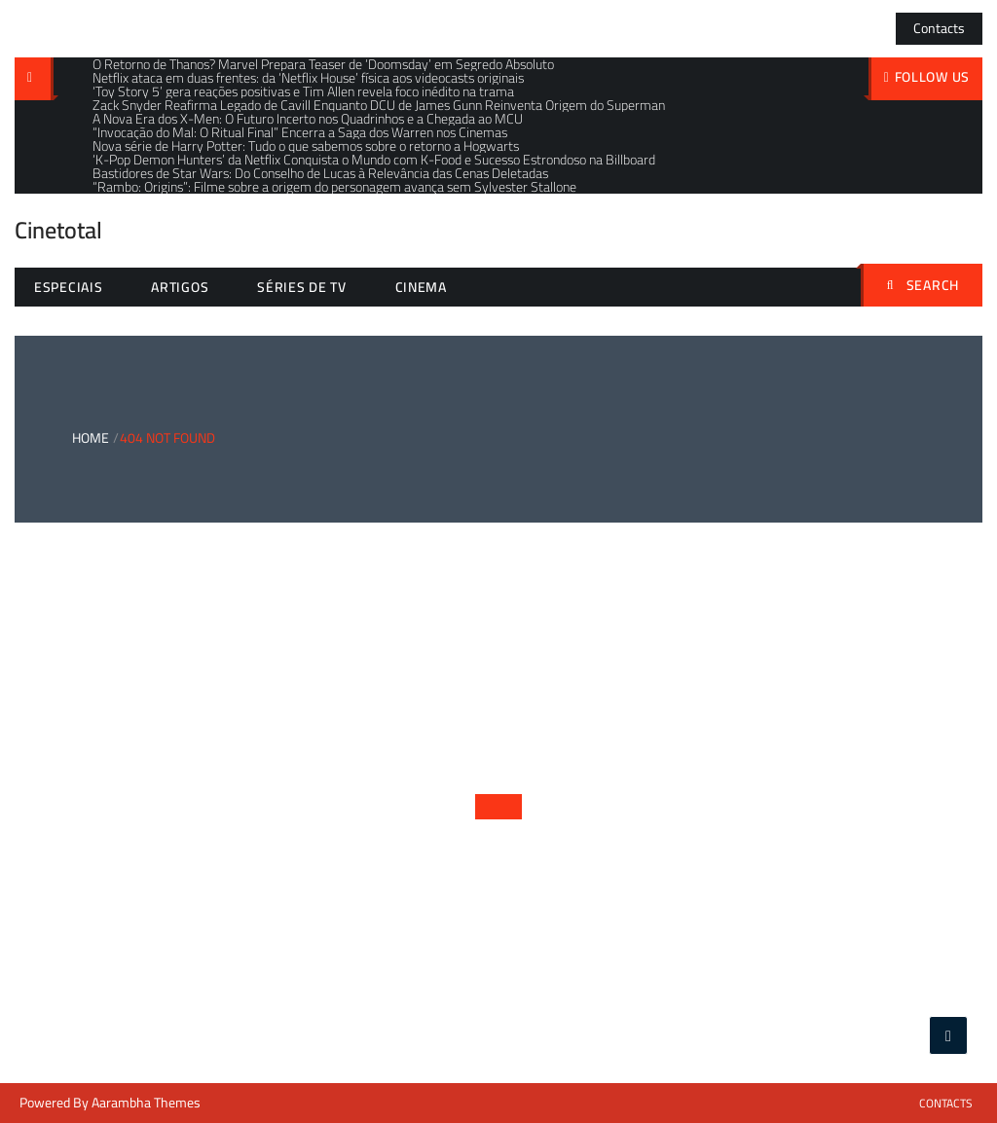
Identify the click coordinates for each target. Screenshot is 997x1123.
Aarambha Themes (146, 1102)
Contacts (939, 28)
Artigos (179, 287)
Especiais (68, 287)
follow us (932, 77)
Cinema (421, 287)
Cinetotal (58, 230)
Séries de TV (301, 287)
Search (923, 285)
